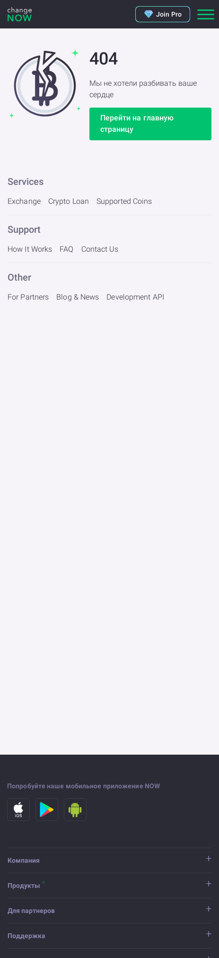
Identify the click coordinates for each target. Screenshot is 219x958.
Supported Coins (124, 201)
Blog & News (77, 296)
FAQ (66, 249)
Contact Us (100, 249)
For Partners (28, 296)
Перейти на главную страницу (137, 123)
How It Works (30, 249)
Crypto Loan (68, 201)
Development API (135, 296)
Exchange (24, 201)
